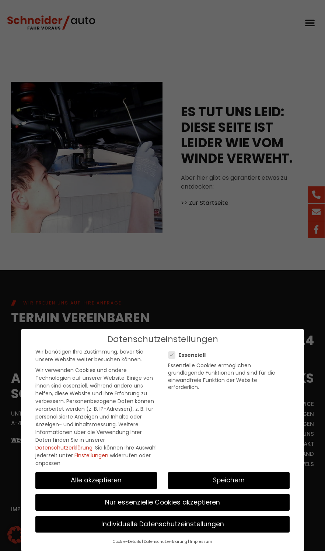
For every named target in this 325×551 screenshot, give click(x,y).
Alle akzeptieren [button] (96, 477)
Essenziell (189, 352)
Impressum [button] (201, 538)
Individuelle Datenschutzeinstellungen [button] (162, 521)
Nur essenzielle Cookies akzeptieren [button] (162, 499)
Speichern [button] (229, 477)
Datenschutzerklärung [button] (165, 538)
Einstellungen (91, 452)
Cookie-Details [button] (127, 538)
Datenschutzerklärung (63, 444)
